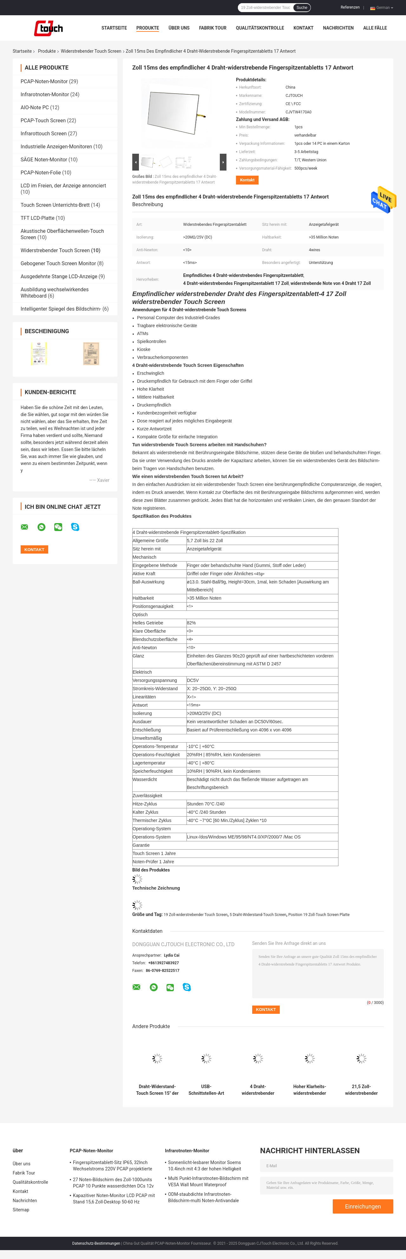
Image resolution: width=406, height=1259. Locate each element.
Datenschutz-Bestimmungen (96, 1243)
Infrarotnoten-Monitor (45, 94)
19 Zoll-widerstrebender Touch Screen (195, 914)
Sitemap (21, 1209)
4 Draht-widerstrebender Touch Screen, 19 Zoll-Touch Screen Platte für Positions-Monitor (258, 1090)
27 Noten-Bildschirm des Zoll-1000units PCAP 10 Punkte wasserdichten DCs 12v (113, 1182)
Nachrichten (338, 27)
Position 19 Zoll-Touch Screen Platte (319, 914)
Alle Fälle (375, 27)
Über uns (178, 27)
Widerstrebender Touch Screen (91, 51)
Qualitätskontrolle (260, 27)
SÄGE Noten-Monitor (44, 160)
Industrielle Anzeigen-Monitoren (56, 147)
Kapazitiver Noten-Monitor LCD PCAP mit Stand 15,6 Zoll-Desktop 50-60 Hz (114, 1198)
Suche (302, 7)
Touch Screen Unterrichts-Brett (55, 205)
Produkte (147, 27)
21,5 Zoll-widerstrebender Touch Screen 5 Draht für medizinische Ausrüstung (361, 1090)
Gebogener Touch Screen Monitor (58, 263)
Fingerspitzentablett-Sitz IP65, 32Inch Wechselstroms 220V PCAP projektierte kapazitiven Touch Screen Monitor (112, 1166)
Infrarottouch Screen (44, 134)
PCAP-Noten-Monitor (44, 81)
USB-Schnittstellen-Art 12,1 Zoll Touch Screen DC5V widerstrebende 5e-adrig (206, 1090)
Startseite (114, 27)
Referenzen (350, 7)
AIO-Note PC (35, 107)
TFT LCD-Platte (38, 218)
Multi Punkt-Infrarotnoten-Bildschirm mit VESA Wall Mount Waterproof (208, 1181)
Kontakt (304, 27)
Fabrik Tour (212, 27)
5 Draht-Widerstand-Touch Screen (258, 914)
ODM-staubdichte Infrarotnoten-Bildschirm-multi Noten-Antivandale (203, 1197)
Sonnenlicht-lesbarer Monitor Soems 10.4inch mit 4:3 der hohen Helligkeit (204, 1165)
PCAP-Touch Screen (43, 121)
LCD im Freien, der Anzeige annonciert (63, 186)
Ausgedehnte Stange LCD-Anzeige (59, 276)
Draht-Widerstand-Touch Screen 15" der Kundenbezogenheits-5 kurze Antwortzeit (157, 1090)
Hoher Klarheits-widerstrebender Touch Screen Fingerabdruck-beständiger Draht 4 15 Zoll (310, 1090)
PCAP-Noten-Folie (41, 173)
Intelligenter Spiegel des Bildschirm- (61, 309)
